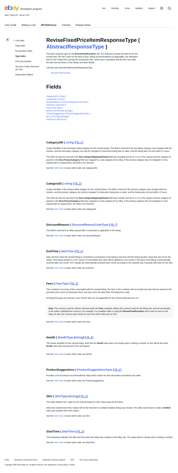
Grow (127, 8)
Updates (139, 8)
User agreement (50, 465)
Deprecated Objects (24, 74)
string (61, 96)
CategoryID (51, 99)
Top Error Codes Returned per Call (27, 68)
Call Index (19, 40)
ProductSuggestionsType (77, 113)
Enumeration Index (23, 51)
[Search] (169, 8)
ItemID (49, 111)
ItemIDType (59, 111)
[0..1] (79, 142)
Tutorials (66, 25)
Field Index (20, 46)
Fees (48, 108)
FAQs (7, 460)
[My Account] (161, 8)
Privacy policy (62, 465)
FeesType (57, 108)
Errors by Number (23, 61)
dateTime (60, 105)
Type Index (20, 56)
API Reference (49, 25)
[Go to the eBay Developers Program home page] (23, 10)
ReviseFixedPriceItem (61, 73)
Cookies (72, 465)
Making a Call (29, 25)
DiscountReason (53, 102)
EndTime (50, 105)
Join (104, 8)
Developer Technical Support (54, 460)
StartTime (50, 119)
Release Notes (83, 25)
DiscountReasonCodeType (75, 102)
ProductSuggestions (55, 113)
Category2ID (52, 96)
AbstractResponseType (75, 47)
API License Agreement (88, 460)
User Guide (10, 25)
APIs (72, 460)
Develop (115, 8)
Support (151, 8)
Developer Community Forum (25, 460)
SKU (48, 116)
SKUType (56, 116)
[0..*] (114, 224)
